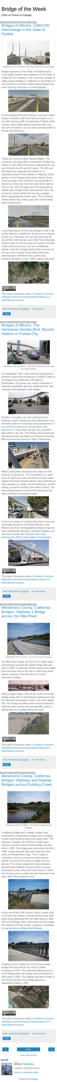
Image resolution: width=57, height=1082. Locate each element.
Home (28, 1049)
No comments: (38, 591)
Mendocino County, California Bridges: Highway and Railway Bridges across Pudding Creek (27, 780)
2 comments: (37, 309)
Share (6, 314)
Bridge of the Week (24, 9)
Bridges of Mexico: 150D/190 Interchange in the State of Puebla (25, 29)
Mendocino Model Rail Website (25, 928)
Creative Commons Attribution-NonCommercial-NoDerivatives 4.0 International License (28, 297)
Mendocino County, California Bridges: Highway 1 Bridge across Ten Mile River (26, 611)
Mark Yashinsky (25, 1064)
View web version (28, 1055)
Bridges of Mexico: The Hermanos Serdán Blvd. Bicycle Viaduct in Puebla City (28, 329)
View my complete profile (26, 1072)
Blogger (34, 1079)
